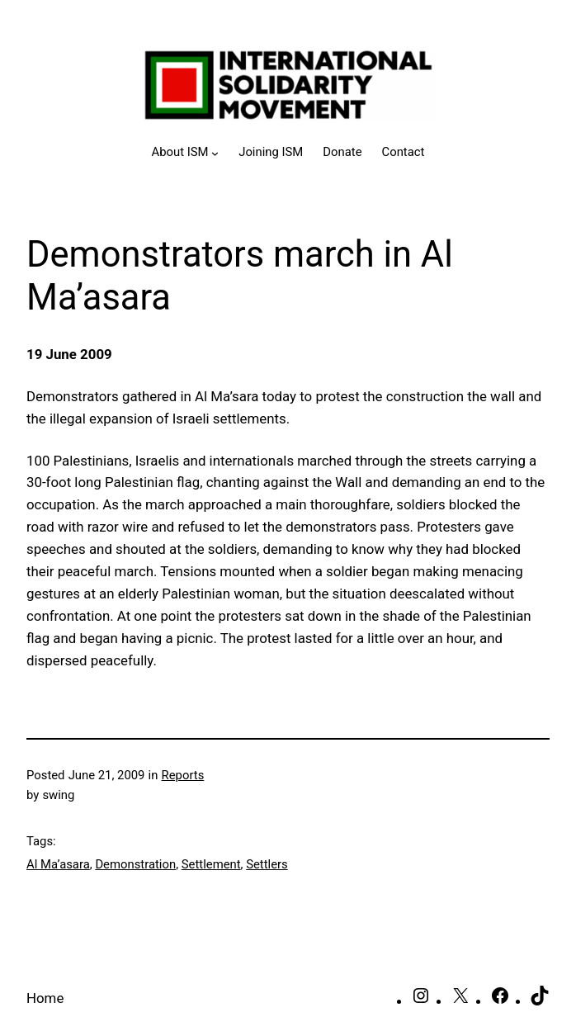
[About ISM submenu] (186, 152)
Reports (183, 775)
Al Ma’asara (58, 864)
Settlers (267, 864)
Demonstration (135, 864)
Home (45, 998)
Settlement (211, 864)
